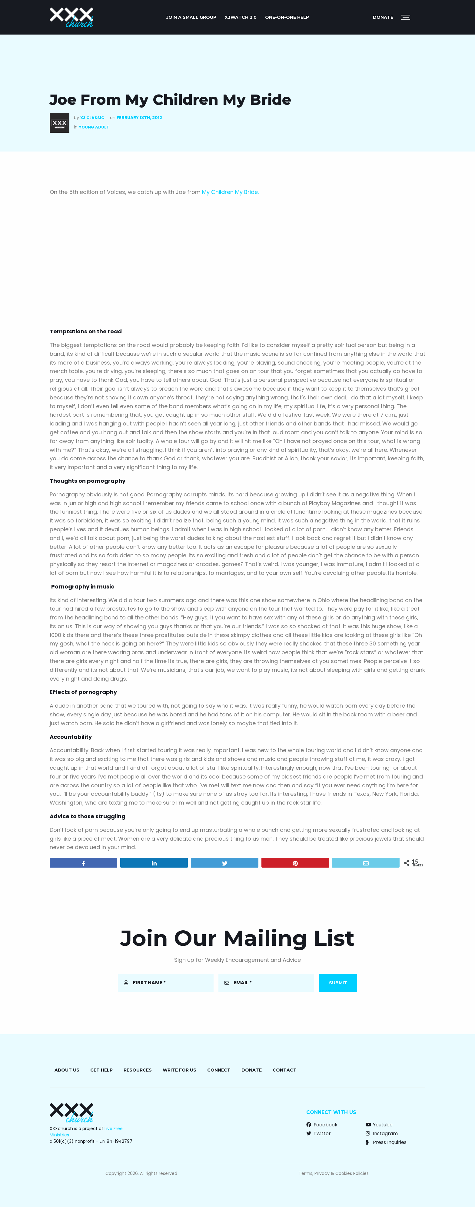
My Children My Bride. (230, 192)
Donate (383, 17)
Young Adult (94, 127)
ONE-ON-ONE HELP (287, 17)
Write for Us (179, 1070)
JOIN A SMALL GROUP (191, 17)
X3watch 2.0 (241, 17)
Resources (138, 1070)
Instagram (382, 1133)
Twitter (318, 1133)
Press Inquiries (386, 1142)
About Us (67, 1070)
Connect (219, 1070)
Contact (285, 1070)
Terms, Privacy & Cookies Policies (334, 1173)
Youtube (379, 1124)
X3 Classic (92, 118)
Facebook (321, 1124)
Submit (338, 982)
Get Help (101, 1070)
